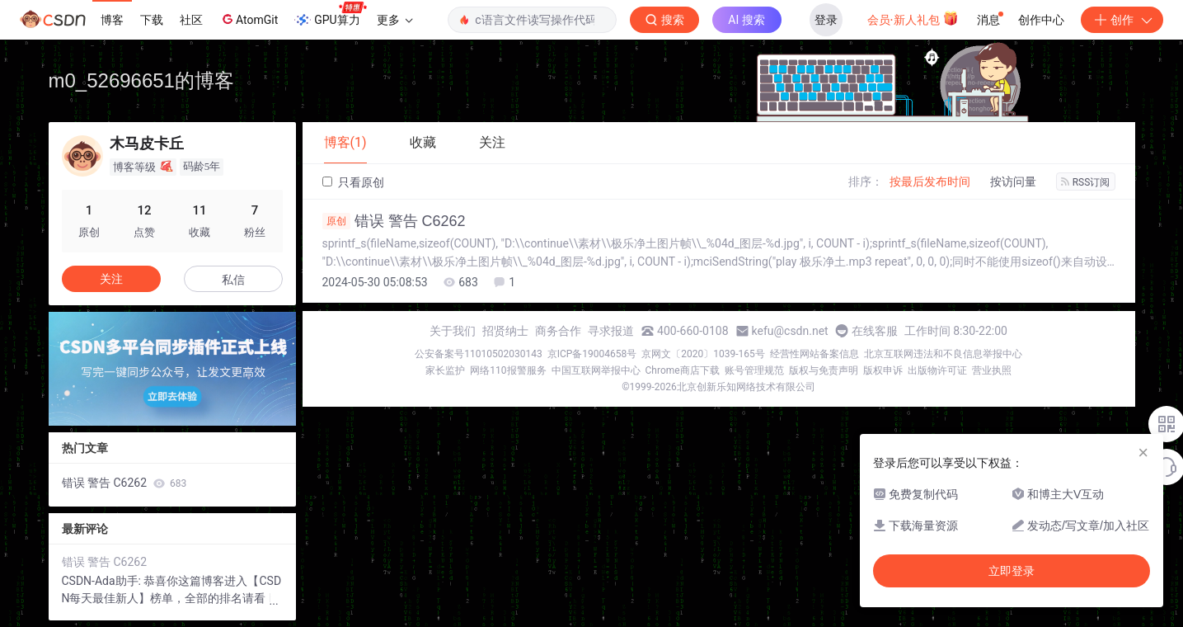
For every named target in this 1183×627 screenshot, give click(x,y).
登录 (826, 19)
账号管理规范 (754, 370)
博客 (112, 19)
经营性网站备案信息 (814, 354)
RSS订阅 (1085, 182)
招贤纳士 (505, 330)
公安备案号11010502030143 (478, 354)
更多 (395, 19)
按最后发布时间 (930, 181)
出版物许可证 (937, 370)
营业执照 (992, 370)
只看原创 (353, 182)
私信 (233, 279)
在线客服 (875, 330)
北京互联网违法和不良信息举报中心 (943, 354)
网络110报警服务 (508, 370)
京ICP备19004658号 (592, 354)
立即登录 (1011, 571)
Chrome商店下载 (682, 370)
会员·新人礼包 (913, 18)
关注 (111, 278)
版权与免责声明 (823, 370)
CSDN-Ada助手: (103, 580)
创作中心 (1041, 19)
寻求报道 (611, 330)
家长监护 (445, 370)
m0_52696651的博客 (141, 80)
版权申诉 (883, 370)
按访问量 (1013, 181)
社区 (191, 19)
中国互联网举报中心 (596, 370)
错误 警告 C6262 (394, 221)
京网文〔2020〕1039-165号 (703, 354)
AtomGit (248, 19)
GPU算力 (330, 15)
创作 (1122, 19)
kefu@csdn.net (790, 330)
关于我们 (453, 330)
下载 (151, 19)
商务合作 (558, 330)
